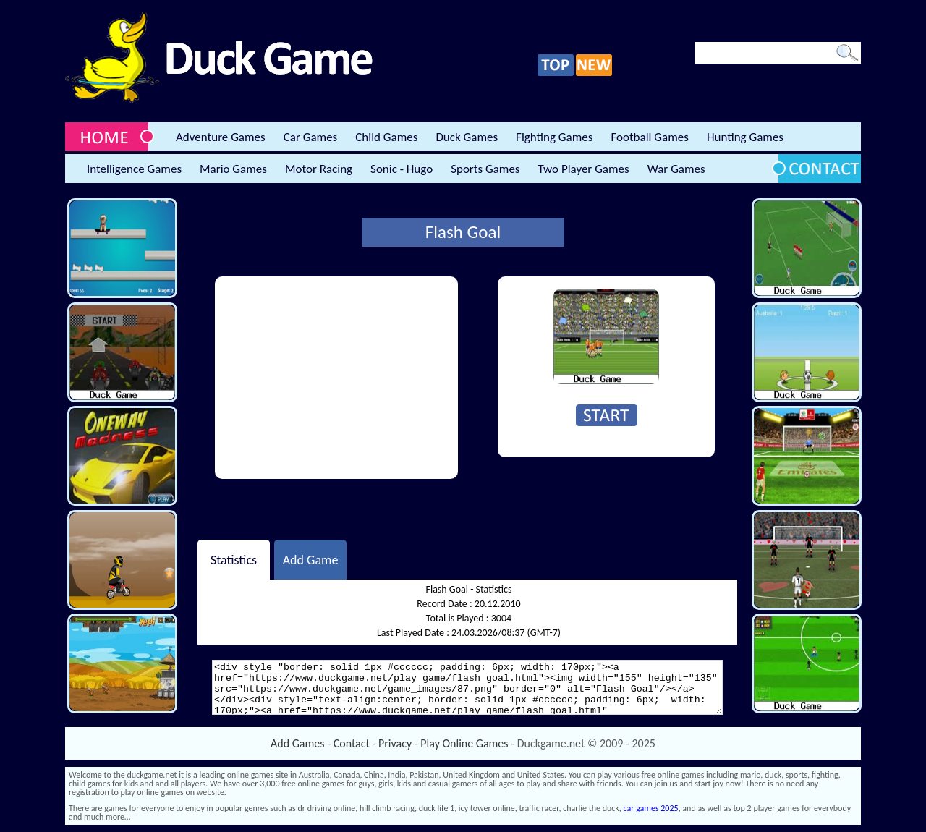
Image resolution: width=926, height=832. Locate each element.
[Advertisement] (336, 377)
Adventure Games (221, 137)
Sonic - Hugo (401, 169)
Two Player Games (583, 169)
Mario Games (233, 169)
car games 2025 (651, 808)
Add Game (311, 559)
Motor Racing (318, 169)
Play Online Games (464, 743)
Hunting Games (745, 137)
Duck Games (467, 137)
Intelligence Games (134, 169)
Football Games (649, 137)
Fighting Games (554, 137)
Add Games (297, 743)
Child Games (386, 137)
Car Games (311, 137)
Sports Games (485, 169)
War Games (676, 169)
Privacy (395, 743)
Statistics (234, 559)
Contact (352, 743)
